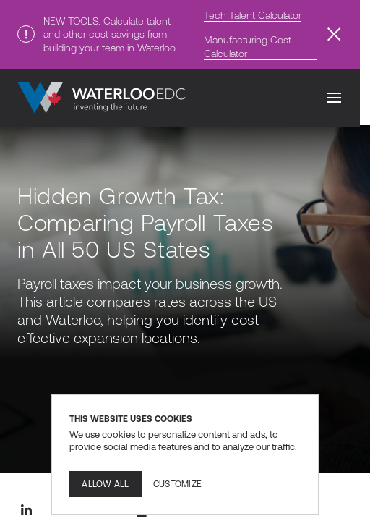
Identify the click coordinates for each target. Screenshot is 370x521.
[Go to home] (101, 98)
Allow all (105, 484)
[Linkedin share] (26, 510)
